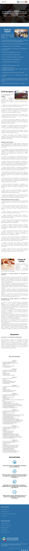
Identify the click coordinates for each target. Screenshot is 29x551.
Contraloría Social (5, 509)
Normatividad (4, 529)
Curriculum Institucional (6, 525)
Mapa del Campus (5, 527)
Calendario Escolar (5, 523)
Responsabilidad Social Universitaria (8, 513)
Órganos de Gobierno (5, 532)
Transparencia (4, 515)
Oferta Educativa (4, 511)
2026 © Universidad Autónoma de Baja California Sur (14, 548)
